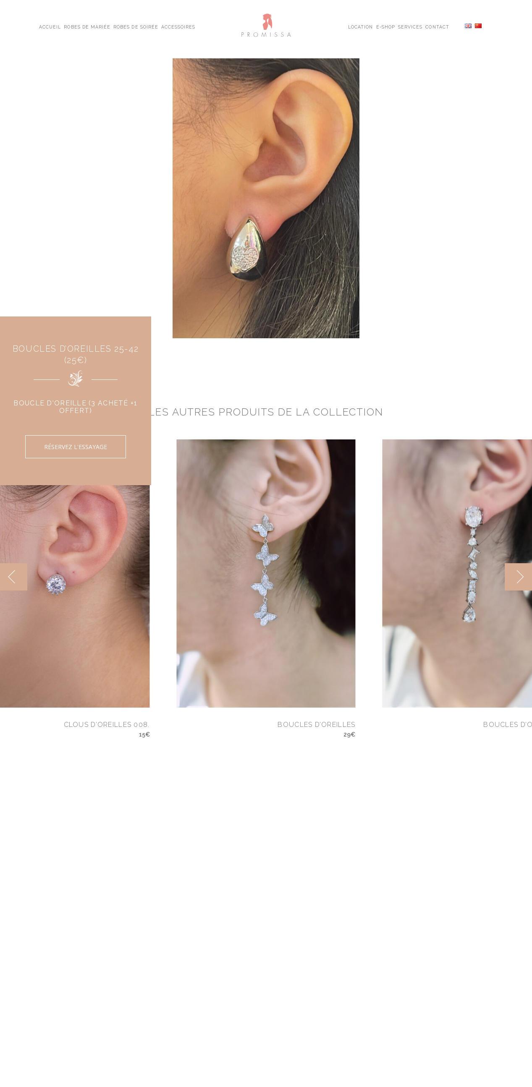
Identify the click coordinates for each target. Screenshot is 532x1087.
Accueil (50, 26)
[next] (518, 577)
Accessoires (178, 26)
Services (410, 26)
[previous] (13, 577)
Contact (437, 26)
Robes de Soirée (135, 26)
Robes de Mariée (87, 26)
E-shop (385, 26)
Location (360, 26)
